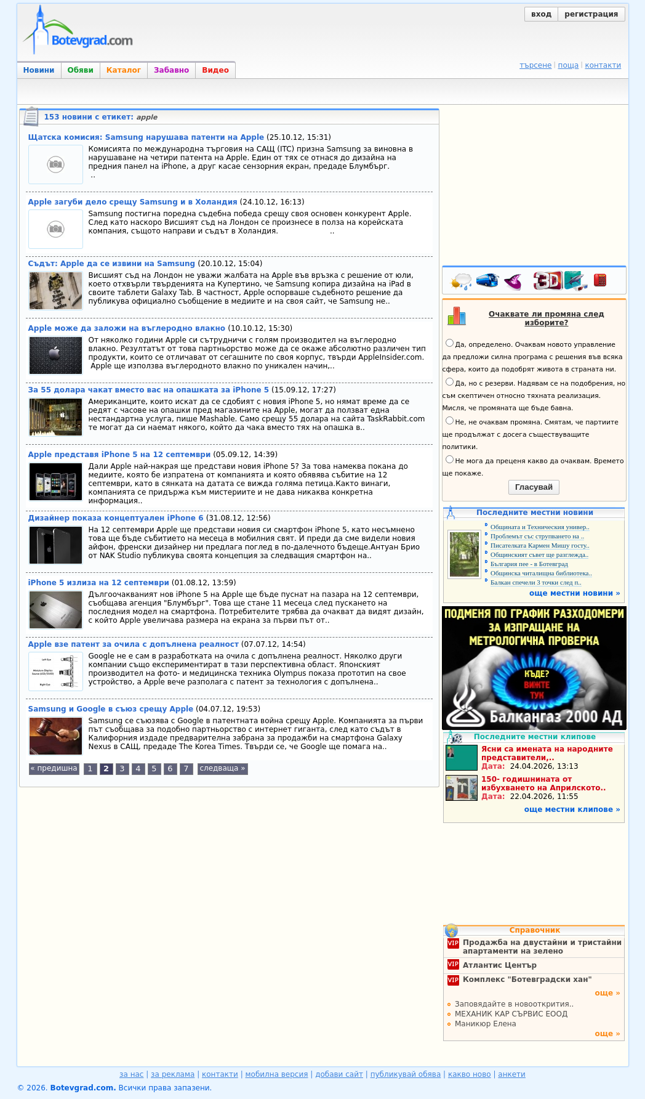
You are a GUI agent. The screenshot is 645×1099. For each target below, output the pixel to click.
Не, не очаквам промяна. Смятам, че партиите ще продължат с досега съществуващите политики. (531, 433)
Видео (215, 70)
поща (568, 65)
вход (541, 14)
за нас (131, 1074)
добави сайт (339, 1074)
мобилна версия (277, 1074)
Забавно (171, 70)
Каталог (123, 70)
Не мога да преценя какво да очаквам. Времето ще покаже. (533, 466)
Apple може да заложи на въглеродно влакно (128, 328)
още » (607, 993)
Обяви (81, 70)
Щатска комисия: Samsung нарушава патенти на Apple (146, 137)
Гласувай (534, 487)
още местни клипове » (572, 809)
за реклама (172, 1074)
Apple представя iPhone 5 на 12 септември (119, 454)
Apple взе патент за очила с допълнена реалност (133, 644)
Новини (39, 70)
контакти (603, 65)
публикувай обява (406, 1074)
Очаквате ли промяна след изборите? (546, 318)
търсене (535, 65)
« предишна (53, 768)
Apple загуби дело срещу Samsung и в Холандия (133, 202)
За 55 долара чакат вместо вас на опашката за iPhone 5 (149, 390)
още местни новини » (574, 593)
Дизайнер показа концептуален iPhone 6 (117, 518)
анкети (512, 1074)
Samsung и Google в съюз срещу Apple (111, 709)
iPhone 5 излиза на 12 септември (98, 582)
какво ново (469, 1074)
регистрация (591, 14)
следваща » (222, 768)
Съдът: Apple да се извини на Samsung (113, 263)
